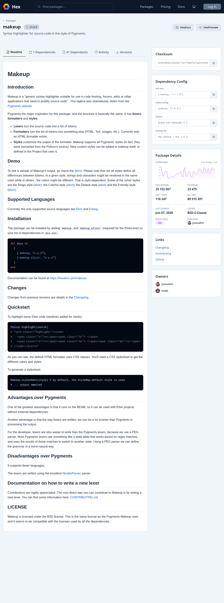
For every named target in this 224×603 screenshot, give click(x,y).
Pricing (165, 7)
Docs (181, 7)
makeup (12, 27)
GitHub (160, 259)
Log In (212, 7)
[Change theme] (194, 7)
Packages (146, 7)
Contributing (163, 253)
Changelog (162, 247)
